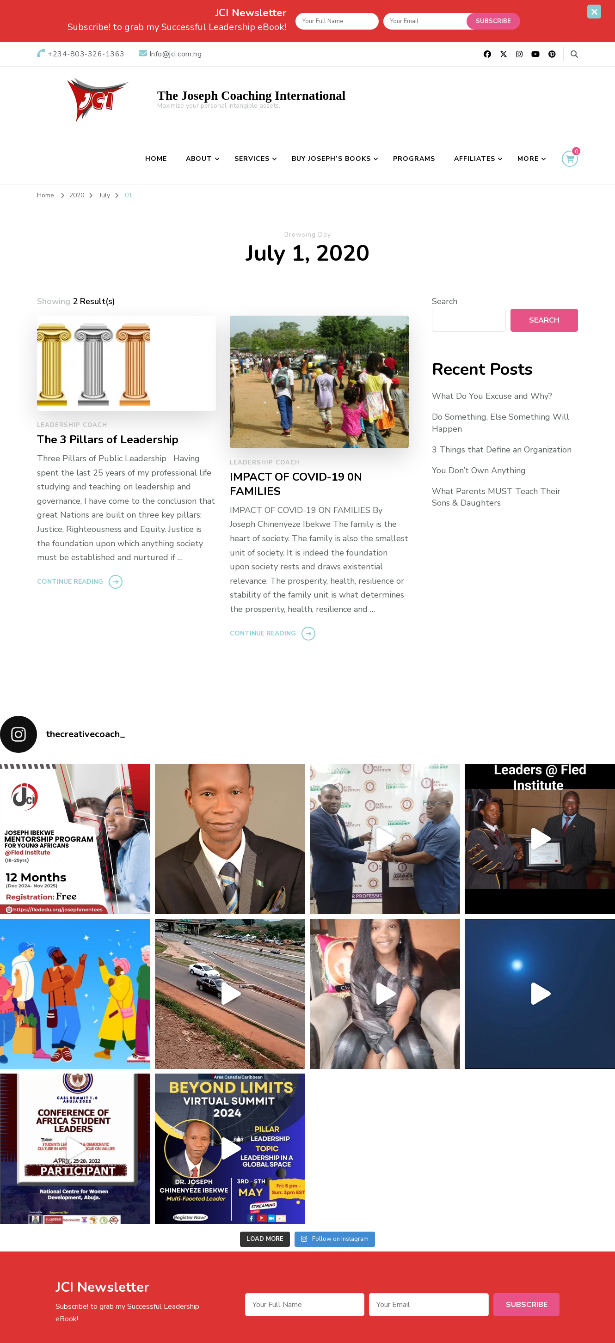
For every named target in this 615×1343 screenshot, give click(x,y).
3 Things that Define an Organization (502, 449)
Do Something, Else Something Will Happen (500, 422)
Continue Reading (70, 581)
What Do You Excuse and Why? (492, 396)
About (199, 158)
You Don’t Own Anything (479, 470)
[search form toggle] (574, 54)
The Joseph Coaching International (251, 96)
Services (252, 158)
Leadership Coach (72, 425)
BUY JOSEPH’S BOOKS (331, 158)
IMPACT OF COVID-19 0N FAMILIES (296, 484)
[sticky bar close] (594, 11)
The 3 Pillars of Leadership (107, 440)
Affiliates (474, 158)
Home (156, 158)
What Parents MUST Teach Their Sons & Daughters (496, 497)
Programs (414, 158)
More (528, 158)
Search (444, 301)
